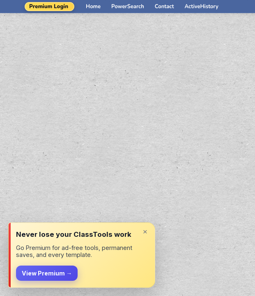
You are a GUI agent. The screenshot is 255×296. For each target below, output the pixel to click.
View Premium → (47, 273)
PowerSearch (127, 6)
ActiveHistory (201, 6)
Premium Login (48, 6)
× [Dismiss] (145, 231)
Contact (164, 6)
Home (93, 6)
